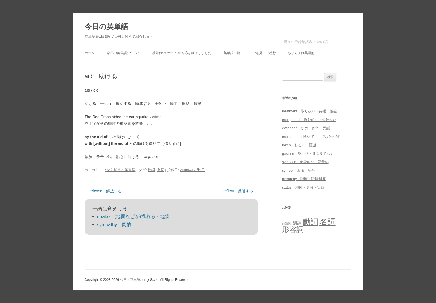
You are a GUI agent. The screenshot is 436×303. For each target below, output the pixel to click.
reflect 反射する (240, 191)
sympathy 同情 (114, 224)
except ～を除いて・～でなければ (311, 137)
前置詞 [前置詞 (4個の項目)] (286, 223)
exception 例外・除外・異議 (306, 128)
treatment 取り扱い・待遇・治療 (309, 111)
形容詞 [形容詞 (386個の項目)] (293, 229)
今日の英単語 (106, 26)
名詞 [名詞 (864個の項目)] (327, 221)
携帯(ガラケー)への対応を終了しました (181, 53)
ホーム (90, 53)
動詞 (151, 170)
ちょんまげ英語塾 (301, 53)
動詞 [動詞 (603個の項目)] (310, 222)
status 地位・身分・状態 (303, 187)
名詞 (160, 170)
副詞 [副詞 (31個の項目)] (297, 223)
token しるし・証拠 (299, 145)
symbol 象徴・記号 (298, 170)
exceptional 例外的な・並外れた (309, 120)
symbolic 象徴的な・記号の (305, 162)
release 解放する (103, 191)
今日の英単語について (123, 53)
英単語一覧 (232, 53)
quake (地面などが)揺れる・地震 (133, 216)
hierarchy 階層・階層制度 (304, 179)
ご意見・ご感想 (264, 53)
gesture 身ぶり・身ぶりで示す (308, 154)
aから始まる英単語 (120, 170)
